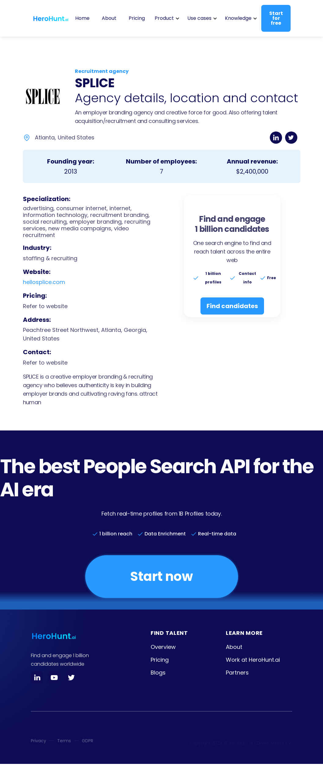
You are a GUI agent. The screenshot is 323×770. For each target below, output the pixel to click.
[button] (166, 18)
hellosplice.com (44, 282)
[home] (50, 18)
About (109, 18)
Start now (161, 576)
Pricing (137, 18)
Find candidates (232, 306)
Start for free (276, 18)
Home (82, 18)
